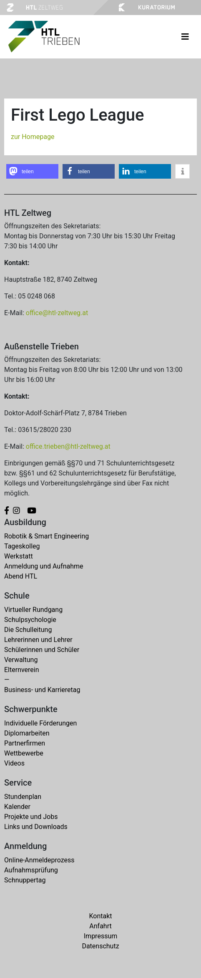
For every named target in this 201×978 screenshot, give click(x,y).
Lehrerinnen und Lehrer (38, 640)
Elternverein (21, 670)
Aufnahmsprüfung (31, 870)
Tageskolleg (22, 546)
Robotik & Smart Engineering (46, 536)
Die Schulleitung (28, 630)
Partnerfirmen (24, 743)
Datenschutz (100, 946)
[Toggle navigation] (185, 36)
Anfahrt (100, 926)
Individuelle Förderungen (40, 723)
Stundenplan (22, 797)
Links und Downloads (36, 827)
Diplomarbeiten (26, 733)
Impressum (101, 936)
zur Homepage (32, 137)
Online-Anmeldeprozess (39, 860)
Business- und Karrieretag (42, 690)
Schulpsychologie (30, 620)
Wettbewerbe (23, 753)
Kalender (17, 807)
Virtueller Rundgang (33, 610)
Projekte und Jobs (31, 817)
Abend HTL (20, 576)
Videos (14, 763)
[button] (32, 171)
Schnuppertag (25, 880)
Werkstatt (18, 556)
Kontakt (100, 916)
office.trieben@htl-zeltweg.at (68, 446)
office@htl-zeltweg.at (57, 313)
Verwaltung (21, 660)
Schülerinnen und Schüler (41, 650)
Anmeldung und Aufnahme (43, 566)
